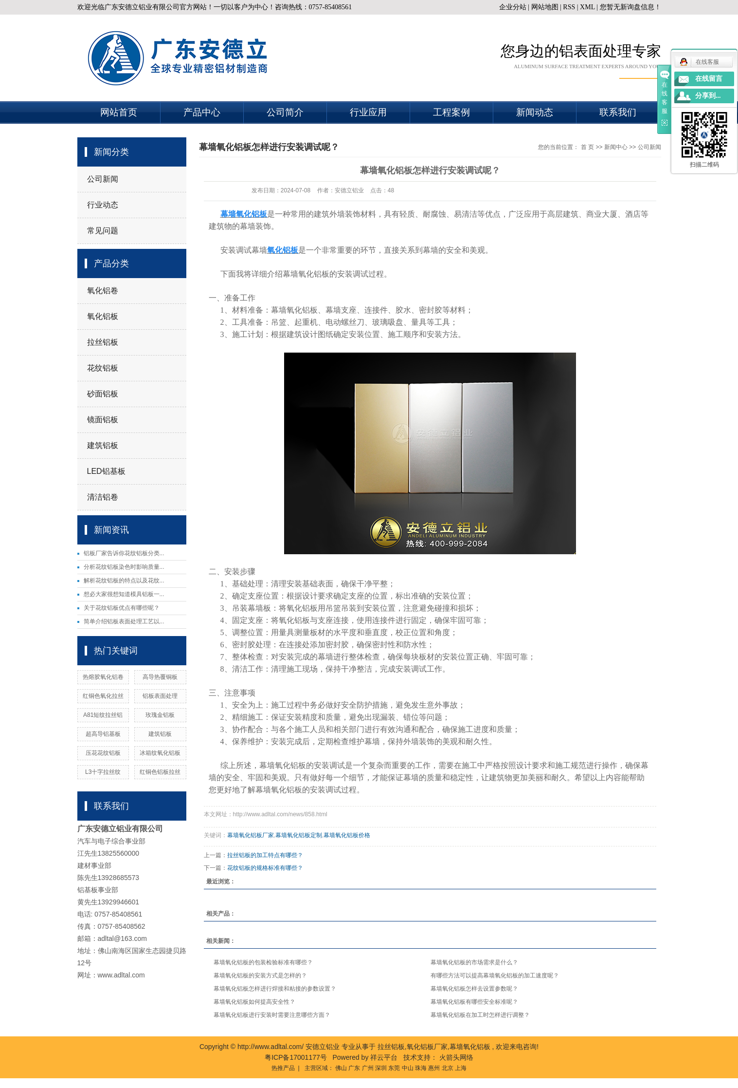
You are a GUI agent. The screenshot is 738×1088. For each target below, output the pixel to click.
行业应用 (368, 112)
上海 (461, 1068)
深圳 (381, 1068)
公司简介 (285, 112)
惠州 (434, 1068)
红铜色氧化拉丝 (103, 696)
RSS (569, 7)
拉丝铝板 (102, 342)
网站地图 (545, 7)
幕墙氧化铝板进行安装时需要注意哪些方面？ (272, 1015)
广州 (368, 1068)
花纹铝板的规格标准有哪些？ (265, 867)
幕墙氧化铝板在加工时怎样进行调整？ (480, 1015)
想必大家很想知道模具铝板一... (124, 594)
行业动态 (102, 205)
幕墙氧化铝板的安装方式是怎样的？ (260, 975)
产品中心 (201, 112)
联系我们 (617, 112)
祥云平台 (383, 1057)
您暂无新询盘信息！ (630, 7)
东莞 (394, 1068)
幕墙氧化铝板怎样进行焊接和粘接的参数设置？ (275, 988)
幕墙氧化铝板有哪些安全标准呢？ (474, 1001)
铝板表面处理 (160, 696)
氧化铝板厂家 (427, 1046)
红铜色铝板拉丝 (160, 772)
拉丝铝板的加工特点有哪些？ (265, 855)
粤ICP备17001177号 (296, 1057)
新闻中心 (616, 147)
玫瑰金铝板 (160, 715)
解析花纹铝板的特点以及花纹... (124, 580)
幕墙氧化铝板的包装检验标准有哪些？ (263, 962)
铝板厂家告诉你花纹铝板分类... (124, 553)
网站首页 (118, 112)
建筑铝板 (102, 445)
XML (587, 7)
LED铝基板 (106, 471)
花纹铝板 (102, 368)
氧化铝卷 (102, 290)
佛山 (341, 1068)
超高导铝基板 (103, 734)
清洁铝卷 (102, 497)
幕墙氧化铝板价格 (347, 835)
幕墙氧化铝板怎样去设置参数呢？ (474, 988)
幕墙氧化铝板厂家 (250, 835)
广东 (354, 1068)
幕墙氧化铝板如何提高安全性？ (254, 1001)
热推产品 (283, 1068)
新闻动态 (534, 112)
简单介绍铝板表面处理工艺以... (124, 621)
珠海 (421, 1068)
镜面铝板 (102, 419)
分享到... (708, 95)
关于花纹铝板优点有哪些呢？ (122, 607)
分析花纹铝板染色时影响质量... (124, 566)
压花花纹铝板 (103, 753)
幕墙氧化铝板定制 (298, 835)
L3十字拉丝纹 (103, 772)
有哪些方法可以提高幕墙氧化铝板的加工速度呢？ (495, 975)
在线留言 (708, 78)
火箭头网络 (456, 1057)
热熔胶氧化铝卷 (103, 677)
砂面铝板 (102, 394)
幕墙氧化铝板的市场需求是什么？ (474, 962)
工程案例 (451, 112)
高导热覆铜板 (160, 677)
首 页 (587, 147)
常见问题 (102, 230)
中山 (408, 1068)
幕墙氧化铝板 (470, 1046)
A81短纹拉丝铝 (103, 715)
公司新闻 (102, 179)
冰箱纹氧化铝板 (160, 753)
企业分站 (512, 7)
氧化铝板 (102, 316)
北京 (447, 1068)
